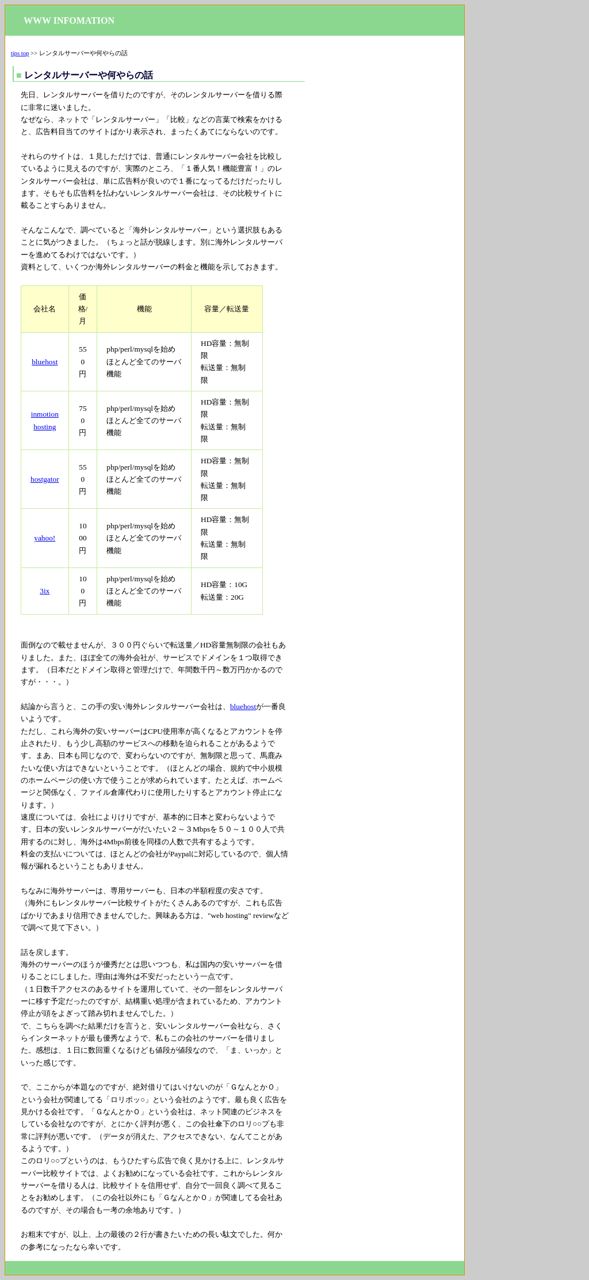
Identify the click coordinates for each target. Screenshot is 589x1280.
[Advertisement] (385, 216)
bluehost (45, 361)
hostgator (44, 479)
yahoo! (44, 538)
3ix (44, 590)
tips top (20, 53)
